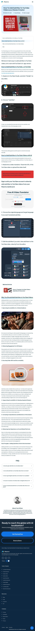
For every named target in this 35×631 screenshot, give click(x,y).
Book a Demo (17, 540)
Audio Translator (6, 577)
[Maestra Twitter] (3, 558)
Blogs (6, 547)
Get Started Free (17, 534)
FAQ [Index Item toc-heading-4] (3, 46)
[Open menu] (32, 2)
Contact (3, 627)
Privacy (4, 620)
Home (3, 547)
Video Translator (6, 571)
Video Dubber (5, 582)
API (3, 603)
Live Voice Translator (6, 569)
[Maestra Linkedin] (6, 558)
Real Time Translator (6, 588)
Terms (4, 618)
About (7, 627)
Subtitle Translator (6, 584)
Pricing (4, 612)
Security (10, 627)
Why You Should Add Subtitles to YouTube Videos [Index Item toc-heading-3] (13, 43)
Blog (4, 597)
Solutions (5, 601)
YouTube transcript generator (7, 73)
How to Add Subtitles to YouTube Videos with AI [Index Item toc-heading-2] (13, 41)
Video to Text (5, 573)
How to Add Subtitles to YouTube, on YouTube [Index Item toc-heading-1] (12, 38)
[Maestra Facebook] (9, 558)
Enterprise (5, 614)
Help (4, 599)
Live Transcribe (5, 586)
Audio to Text (5, 575)
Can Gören (17, 13)
